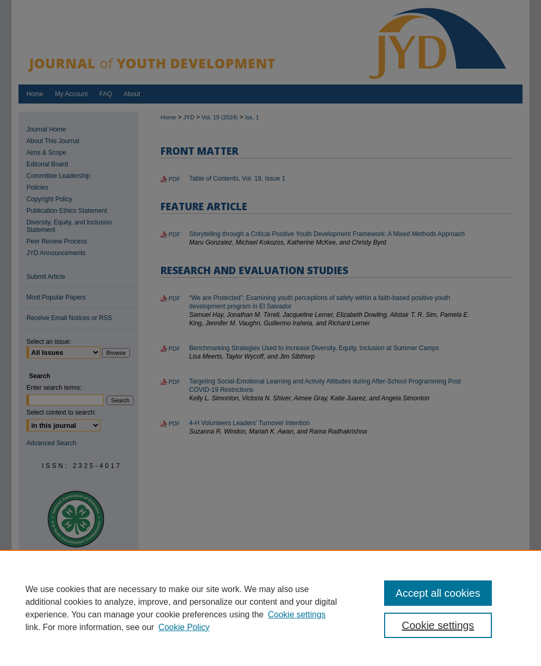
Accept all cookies (438, 593)
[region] (270, 608)
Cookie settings (296, 614)
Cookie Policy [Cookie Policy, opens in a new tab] (184, 627)
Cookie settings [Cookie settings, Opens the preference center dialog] (438, 625)
